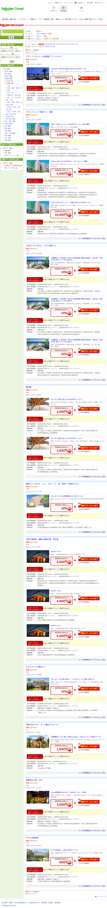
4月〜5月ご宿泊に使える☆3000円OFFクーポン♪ (67, 399)
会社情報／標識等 (7, 902)
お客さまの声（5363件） (34, 845)
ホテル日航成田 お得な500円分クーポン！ (65, 850)
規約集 (51, 902)
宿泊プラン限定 (9, 168)
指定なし (39, 36)
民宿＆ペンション (10, 155)
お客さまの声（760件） (34, 732)
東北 (5, 74)
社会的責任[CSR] (34, 902)
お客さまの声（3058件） (34, 64)
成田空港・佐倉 (12, 95)
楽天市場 (90, 3)
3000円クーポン (56, 591)
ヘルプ (50, 3)
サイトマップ (68, 3)
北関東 (6, 76)
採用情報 (44, 902)
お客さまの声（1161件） (34, 788)
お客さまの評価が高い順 (46, 46)
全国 (37, 34)
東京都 (8, 116)
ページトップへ (102, 896)
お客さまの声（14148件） (34, 253)
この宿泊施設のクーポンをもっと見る (93, 105)
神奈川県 (9, 119)
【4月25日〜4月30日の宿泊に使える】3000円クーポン (69, 69)
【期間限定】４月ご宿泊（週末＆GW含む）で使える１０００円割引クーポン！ (77, 737)
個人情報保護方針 (21, 902)
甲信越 (6, 123)
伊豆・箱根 (8, 121)
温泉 (5, 153)
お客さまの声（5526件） (34, 120)
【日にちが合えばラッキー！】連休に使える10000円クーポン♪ (71, 202)
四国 (5, 135)
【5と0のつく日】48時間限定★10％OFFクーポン (67, 496)
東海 (5, 128)
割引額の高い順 (50, 44)
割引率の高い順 (61, 44)
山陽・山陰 (8, 133)
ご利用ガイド (58, 3)
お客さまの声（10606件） (34, 675)
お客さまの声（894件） (34, 547)
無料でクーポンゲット (89, 77)
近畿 (5, 131)
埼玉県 (8, 81)
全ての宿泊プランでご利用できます (57, 88)
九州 (5, 138)
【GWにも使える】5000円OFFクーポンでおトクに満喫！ (70, 161)
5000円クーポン (56, 551)
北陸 (5, 126)
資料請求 (58, 902)
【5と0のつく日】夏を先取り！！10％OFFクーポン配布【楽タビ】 (73, 679)
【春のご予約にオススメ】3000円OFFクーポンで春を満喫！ (70, 124)
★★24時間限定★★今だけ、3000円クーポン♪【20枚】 (69, 792)
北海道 (6, 71)
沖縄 (5, 140)
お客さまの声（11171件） (34, 491)
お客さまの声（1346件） (34, 395)
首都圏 (43, 34)
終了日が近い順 (72, 44)
